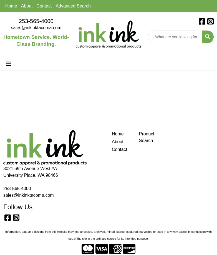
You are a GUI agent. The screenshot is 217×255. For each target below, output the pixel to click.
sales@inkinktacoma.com (36, 27)
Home (11, 6)
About (27, 6)
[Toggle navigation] (8, 64)
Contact (44, 6)
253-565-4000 (36, 21)
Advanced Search (73, 6)
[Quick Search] (175, 37)
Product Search (146, 137)
